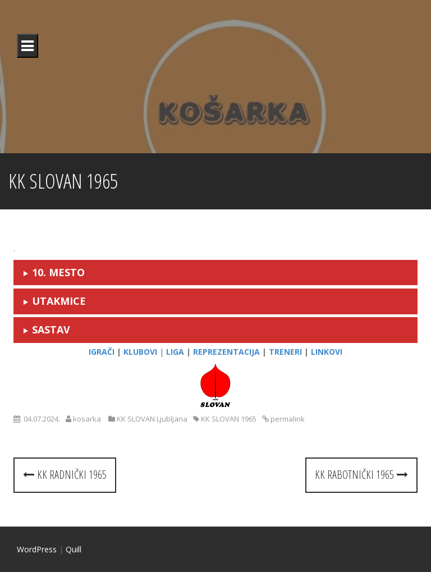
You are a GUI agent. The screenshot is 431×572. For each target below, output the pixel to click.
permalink (287, 419)
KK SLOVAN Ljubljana (152, 419)
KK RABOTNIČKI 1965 (361, 474)
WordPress (37, 549)
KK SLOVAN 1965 (228, 419)
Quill (73, 549)
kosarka (87, 419)
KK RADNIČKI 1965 (65, 474)
